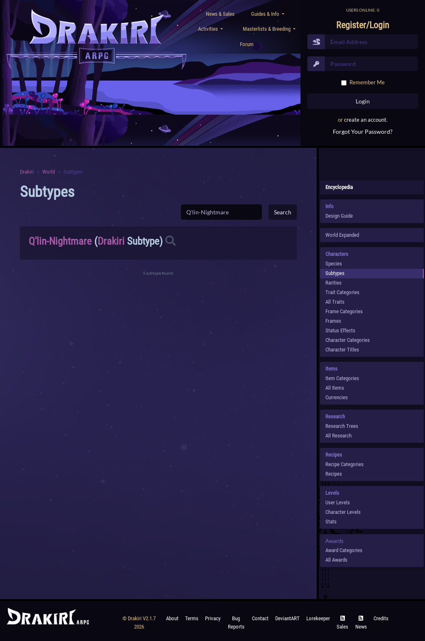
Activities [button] (208, 29)
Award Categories (343, 550)
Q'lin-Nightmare (60, 241)
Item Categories (342, 378)
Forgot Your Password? (363, 131)
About (172, 618)
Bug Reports (236, 622)
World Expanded (342, 235)
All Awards (336, 560)
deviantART (287, 618)
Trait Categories (342, 292)
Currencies (336, 397)
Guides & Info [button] (266, 14)
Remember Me (367, 82)
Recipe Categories (344, 464)
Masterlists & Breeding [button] (267, 29)
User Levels (337, 502)
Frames (333, 321)
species (333, 263)
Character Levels (343, 512)
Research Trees (341, 426)
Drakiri (27, 172)
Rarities (333, 283)
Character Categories (347, 340)
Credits (381, 618)
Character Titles (342, 349)
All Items (334, 388)
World (48, 172)
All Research (338, 435)
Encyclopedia (339, 187)
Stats (331, 521)
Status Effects (340, 330)
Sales (342, 623)
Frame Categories (344, 311)
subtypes (334, 273)
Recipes (333, 474)
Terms (191, 618)
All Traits (334, 302)
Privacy (212, 618)
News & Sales (220, 14)
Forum (247, 44)
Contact (260, 618)
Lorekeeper (318, 618)
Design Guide (339, 216)
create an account (365, 119)
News (361, 623)
